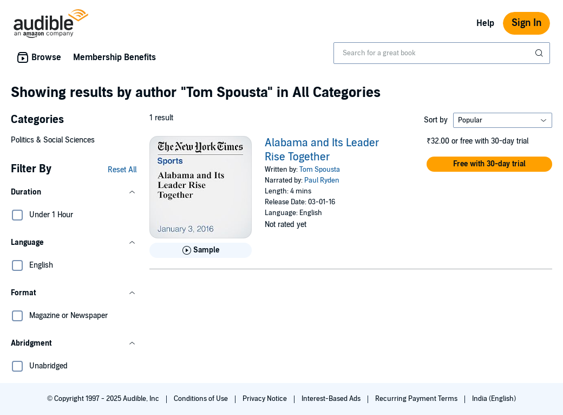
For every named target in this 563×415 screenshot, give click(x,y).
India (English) (494, 398)
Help (485, 23)
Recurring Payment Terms (417, 398)
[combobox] (441, 53)
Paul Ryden (321, 180)
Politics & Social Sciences (53, 140)
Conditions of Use (202, 398)
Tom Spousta (319, 169)
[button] (73, 192)
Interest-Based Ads (332, 398)
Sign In (526, 23)
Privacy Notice (266, 398)
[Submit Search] (540, 53)
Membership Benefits (114, 57)
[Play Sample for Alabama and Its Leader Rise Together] (200, 250)
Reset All (122, 169)
